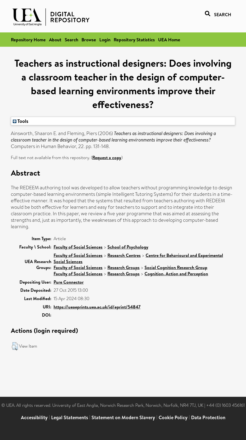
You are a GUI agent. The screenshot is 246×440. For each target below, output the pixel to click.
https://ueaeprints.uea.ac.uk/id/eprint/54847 (97, 307)
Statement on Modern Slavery (123, 417)
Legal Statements (69, 417)
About (55, 39)
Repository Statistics (134, 39)
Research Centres (124, 255)
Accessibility (34, 417)
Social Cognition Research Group (176, 267)
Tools (20, 121)
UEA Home (169, 39)
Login (104, 39)
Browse (88, 39)
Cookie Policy (173, 417)
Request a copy (106, 157)
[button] (15, 346)
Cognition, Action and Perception (176, 274)
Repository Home (28, 39)
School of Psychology (127, 247)
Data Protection (208, 417)
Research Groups (123, 267)
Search (71, 39)
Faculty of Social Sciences (78, 247)
